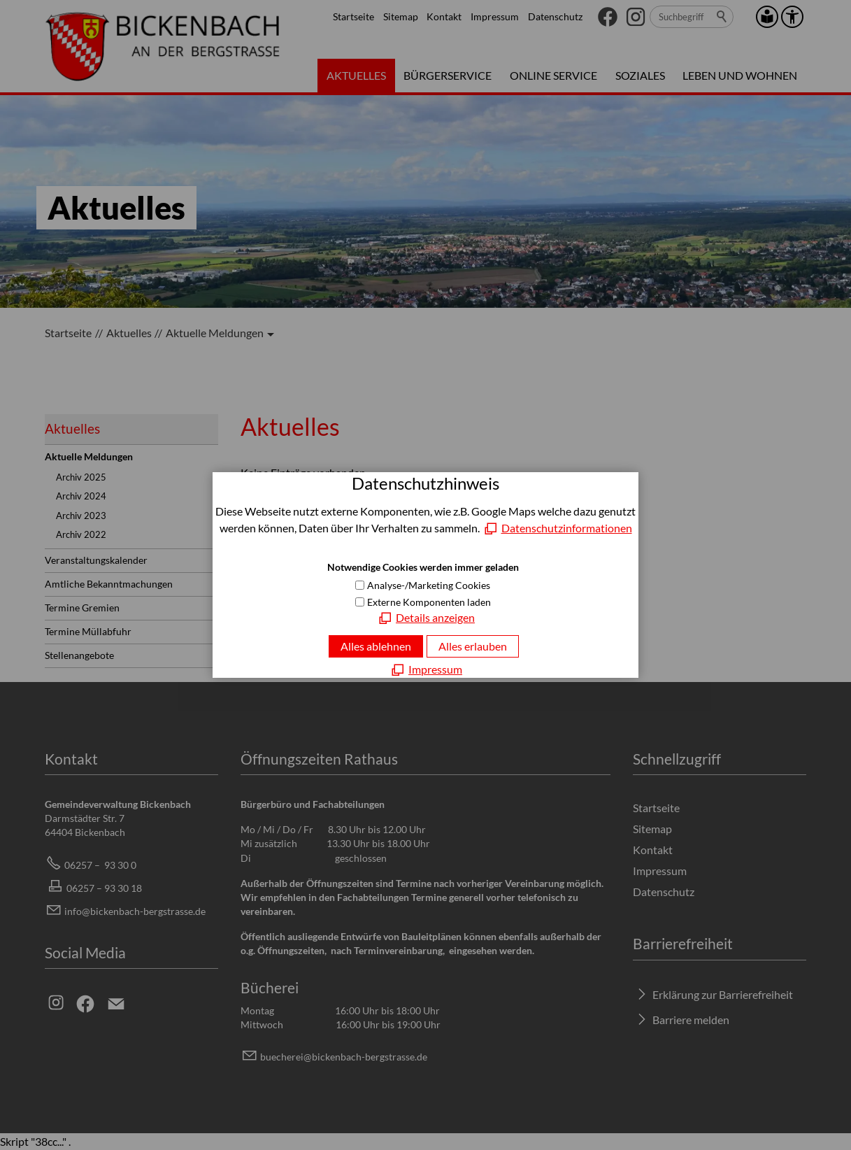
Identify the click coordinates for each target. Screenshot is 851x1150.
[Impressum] (425, 669)
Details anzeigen (435, 617)
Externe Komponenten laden (429, 602)
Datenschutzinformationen (566, 527)
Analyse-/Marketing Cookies (428, 585)
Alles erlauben (472, 646)
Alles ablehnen (376, 646)
